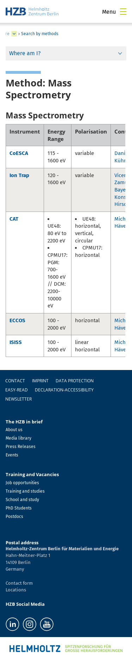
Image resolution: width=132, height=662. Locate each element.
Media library (18, 438)
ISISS (16, 342)
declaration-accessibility (64, 390)
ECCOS (17, 320)
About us (14, 429)
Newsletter (18, 399)
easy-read (16, 390)
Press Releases (21, 446)
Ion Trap (19, 175)
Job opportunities (22, 482)
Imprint (40, 381)
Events (12, 455)
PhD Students (19, 508)
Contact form (19, 583)
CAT (14, 219)
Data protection (75, 381)
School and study (22, 499)
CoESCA (19, 153)
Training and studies (25, 491)
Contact (15, 381)
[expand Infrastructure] (14, 34)
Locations (16, 589)
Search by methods (39, 33)
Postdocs (14, 516)
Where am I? (24, 53)
